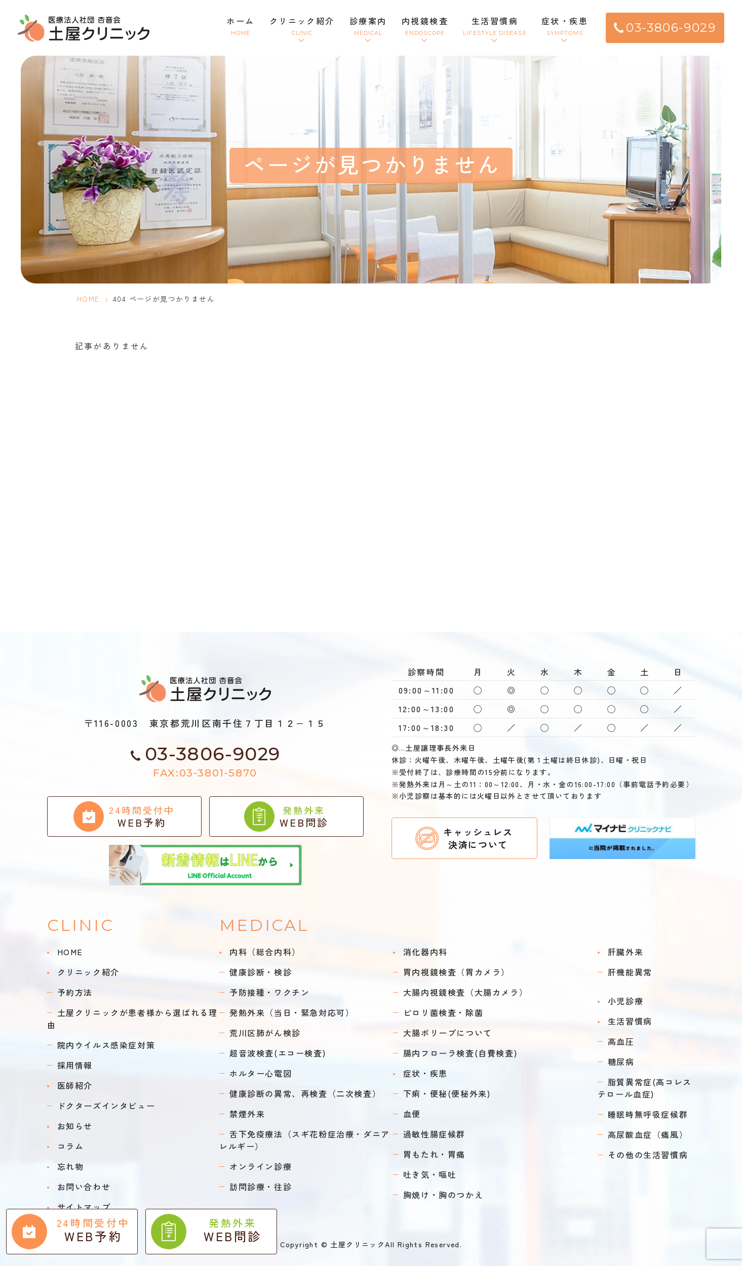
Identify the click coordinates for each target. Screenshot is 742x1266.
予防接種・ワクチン (269, 992)
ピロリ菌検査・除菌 (443, 1012)
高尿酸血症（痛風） (648, 1134)
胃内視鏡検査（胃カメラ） (456, 972)
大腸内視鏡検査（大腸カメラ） (465, 992)
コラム (70, 1146)
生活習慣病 (494, 26)
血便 (412, 1114)
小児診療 (625, 1001)
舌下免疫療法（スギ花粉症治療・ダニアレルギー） (304, 1140)
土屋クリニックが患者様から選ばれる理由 (132, 1018)
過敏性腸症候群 (434, 1134)
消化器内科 (425, 952)
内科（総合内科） (265, 952)
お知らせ (75, 1126)
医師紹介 (75, 1085)
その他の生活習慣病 (648, 1155)
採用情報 (75, 1065)
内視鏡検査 (425, 26)
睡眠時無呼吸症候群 (648, 1114)
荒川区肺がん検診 (265, 1033)
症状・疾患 (564, 26)
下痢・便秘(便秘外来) (447, 1093)
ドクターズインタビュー (106, 1105)
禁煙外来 (247, 1114)
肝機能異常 (630, 972)
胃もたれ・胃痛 (434, 1154)
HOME (88, 299)
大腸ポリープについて (447, 1033)
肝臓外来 (625, 952)
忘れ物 (70, 1166)
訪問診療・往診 (260, 1186)
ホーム (240, 26)
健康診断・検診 (260, 972)
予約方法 (75, 992)
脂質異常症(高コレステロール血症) (645, 1088)
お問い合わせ (84, 1186)
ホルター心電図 (260, 1073)
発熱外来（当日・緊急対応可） (291, 1012)
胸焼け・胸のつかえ (443, 1195)
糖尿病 (621, 1061)
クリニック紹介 (302, 26)
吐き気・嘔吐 (430, 1174)
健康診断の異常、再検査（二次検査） (305, 1093)
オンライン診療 (260, 1166)
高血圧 (621, 1041)
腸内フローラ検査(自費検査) (460, 1053)
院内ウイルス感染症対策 (106, 1045)
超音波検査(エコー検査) (277, 1053)
